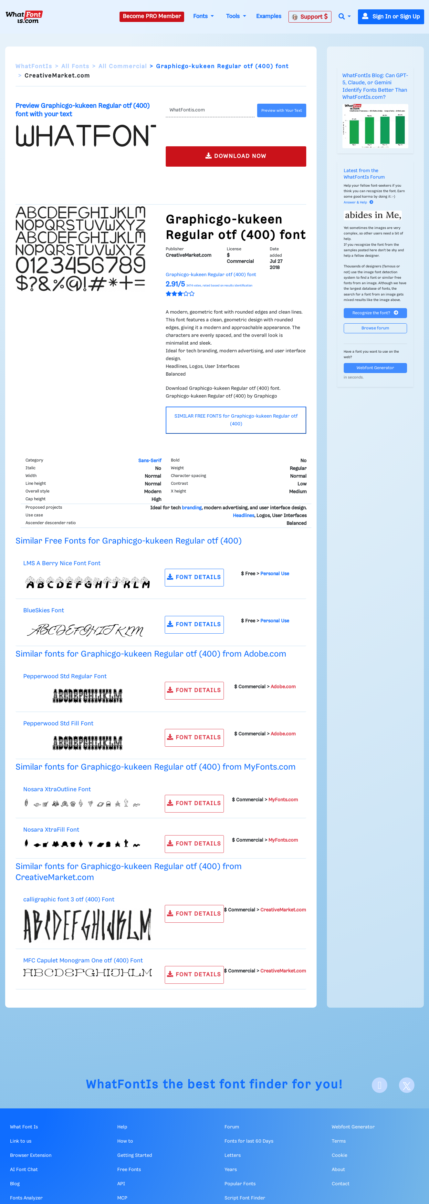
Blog (15, 1184)
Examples (268, 16)
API (121, 1184)
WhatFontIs (34, 66)
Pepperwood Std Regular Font (65, 676)
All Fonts (75, 66)
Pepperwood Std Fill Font (58, 724)
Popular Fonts (240, 1184)
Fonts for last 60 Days (249, 1141)
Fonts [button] (201, 16)
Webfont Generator (375, 368)
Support (310, 16)
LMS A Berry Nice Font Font (61, 563)
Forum (232, 1127)
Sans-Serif (149, 460)
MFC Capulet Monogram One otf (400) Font (83, 961)
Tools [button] (233, 16)
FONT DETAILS (194, 577)
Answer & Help (358, 202)
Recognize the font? (375, 312)
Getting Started (134, 1155)
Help (122, 1127)
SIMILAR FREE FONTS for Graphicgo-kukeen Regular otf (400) (236, 420)
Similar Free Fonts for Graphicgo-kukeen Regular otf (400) (129, 541)
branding (192, 508)
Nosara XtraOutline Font (57, 789)
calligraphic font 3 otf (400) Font (68, 900)
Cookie (339, 1155)
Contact (341, 1184)
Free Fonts (129, 1169)
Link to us (20, 1141)
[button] (344, 17)
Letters (233, 1155)
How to (125, 1141)
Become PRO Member (152, 16)
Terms (339, 1141)
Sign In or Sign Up (391, 17)
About (338, 1169)
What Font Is (24, 1127)
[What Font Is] (24, 16)
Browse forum (375, 328)
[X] (406, 1085)
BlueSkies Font (43, 610)
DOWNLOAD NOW (236, 155)
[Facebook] (379, 1085)
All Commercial (123, 66)
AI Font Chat (24, 1169)
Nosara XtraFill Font (51, 830)
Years (231, 1169)
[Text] (210, 110)
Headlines (243, 515)
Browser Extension (30, 1155)
